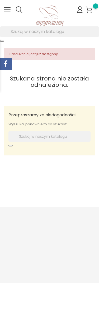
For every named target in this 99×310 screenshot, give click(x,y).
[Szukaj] (49, 31)
